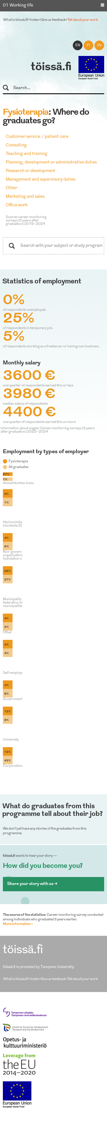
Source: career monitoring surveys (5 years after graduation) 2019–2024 (26, 220)
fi (88, 45)
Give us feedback (53, 20)
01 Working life (18, 5)
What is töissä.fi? (16, 20)
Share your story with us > (32, 884)
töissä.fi (51, 67)
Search (8, 88)
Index (34, 20)
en (77, 45)
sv (99, 45)
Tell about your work (82, 20)
